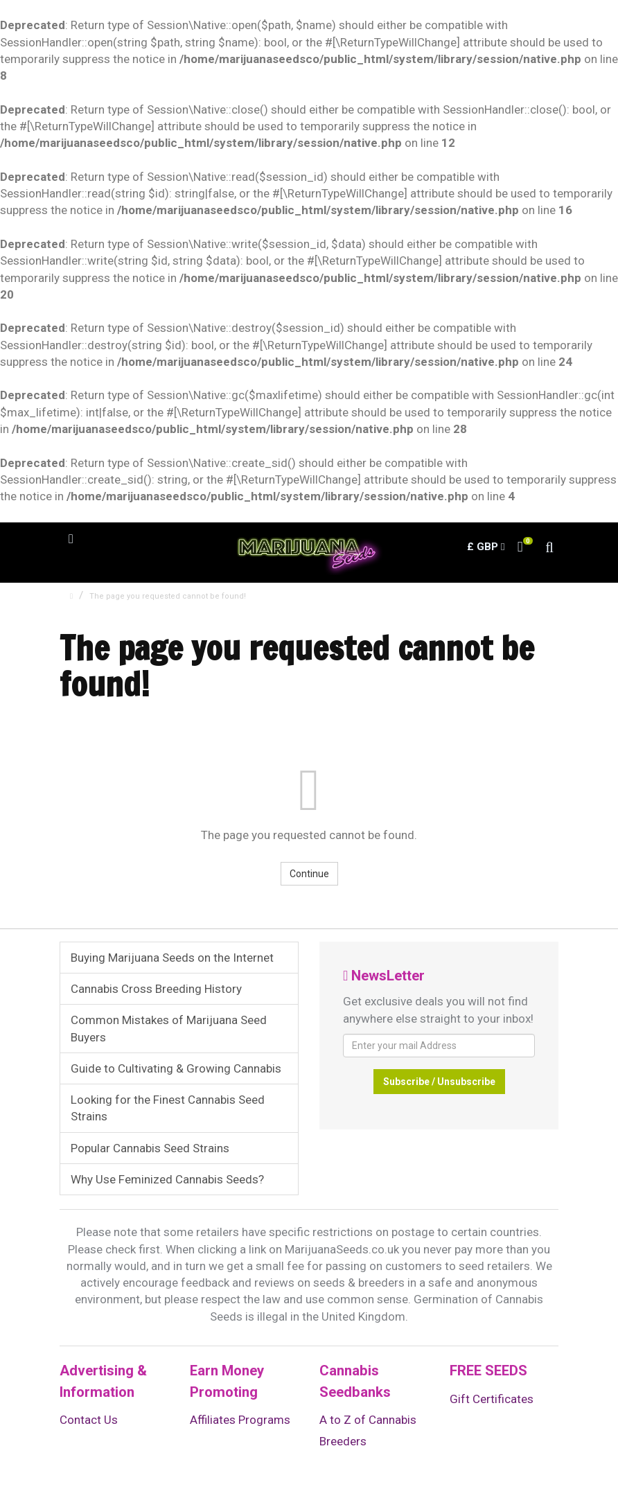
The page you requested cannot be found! (167, 596)
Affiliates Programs (240, 1420)
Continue (309, 873)
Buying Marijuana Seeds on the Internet (172, 957)
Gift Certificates (491, 1399)
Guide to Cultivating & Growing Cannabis (176, 1068)
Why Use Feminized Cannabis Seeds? (167, 1179)
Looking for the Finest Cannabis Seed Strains (168, 1108)
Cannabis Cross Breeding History (156, 989)
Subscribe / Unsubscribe (439, 1081)
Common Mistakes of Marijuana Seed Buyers (169, 1028)
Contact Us (89, 1420)
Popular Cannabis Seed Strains (150, 1148)
